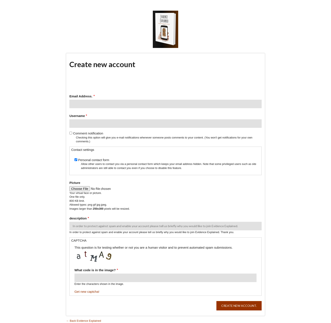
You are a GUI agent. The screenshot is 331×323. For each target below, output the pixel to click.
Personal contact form (93, 160)
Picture (74, 183)
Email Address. (80, 96)
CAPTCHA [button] (79, 240)
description (78, 218)
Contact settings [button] (82, 149)
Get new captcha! (86, 291)
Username (77, 116)
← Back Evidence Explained (83, 320)
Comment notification (88, 133)
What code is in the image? (95, 270)
